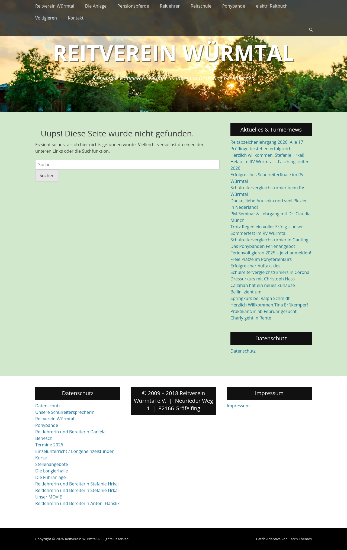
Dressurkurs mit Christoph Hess (262, 279)
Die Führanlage (50, 477)
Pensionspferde (133, 6)
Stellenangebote (51, 464)
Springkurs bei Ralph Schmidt (260, 298)
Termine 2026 (49, 445)
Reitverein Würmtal (54, 6)
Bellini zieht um (245, 292)
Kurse (41, 458)
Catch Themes (300, 538)
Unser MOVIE (48, 497)
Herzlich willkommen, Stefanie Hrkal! (267, 155)
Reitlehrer (170, 6)
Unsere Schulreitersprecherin (64, 412)
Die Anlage (96, 6)
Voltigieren (46, 18)
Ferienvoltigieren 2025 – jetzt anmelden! (270, 253)
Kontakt (75, 18)
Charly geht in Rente (250, 318)
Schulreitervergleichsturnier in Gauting (269, 240)
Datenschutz (243, 351)
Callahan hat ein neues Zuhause (262, 285)
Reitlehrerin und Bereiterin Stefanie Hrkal (77, 484)
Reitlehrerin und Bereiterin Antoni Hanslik (77, 503)
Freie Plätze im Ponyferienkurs (261, 259)
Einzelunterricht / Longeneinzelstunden (74, 451)
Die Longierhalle (51, 471)
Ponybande (233, 6)
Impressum (238, 406)
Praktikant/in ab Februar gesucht (263, 311)
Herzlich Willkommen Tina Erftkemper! (269, 305)
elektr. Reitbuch (272, 6)
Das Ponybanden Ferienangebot (262, 246)
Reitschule (201, 6)
